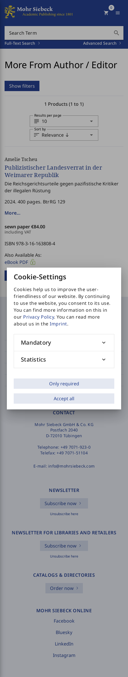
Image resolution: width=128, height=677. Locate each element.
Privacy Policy (38, 317)
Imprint (58, 324)
